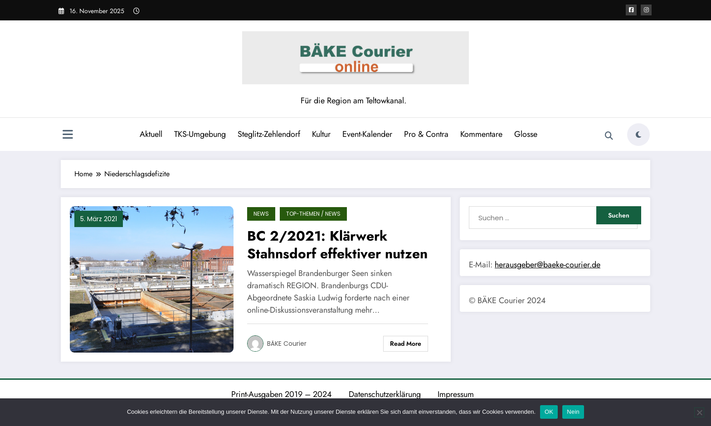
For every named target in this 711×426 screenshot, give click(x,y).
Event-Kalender (367, 134)
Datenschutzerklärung (385, 394)
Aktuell (151, 134)
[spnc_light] (638, 134)
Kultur (321, 134)
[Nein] (699, 412)
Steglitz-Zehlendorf (269, 134)
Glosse (525, 134)
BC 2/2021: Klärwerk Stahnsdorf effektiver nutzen (337, 244)
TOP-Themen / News (313, 214)
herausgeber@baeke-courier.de (547, 265)
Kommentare (481, 134)
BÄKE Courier (287, 343)
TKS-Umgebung (200, 134)
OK (549, 411)
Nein (573, 411)
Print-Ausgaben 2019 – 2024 (281, 394)
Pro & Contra (426, 134)
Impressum (456, 394)
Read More (405, 343)
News (261, 214)
